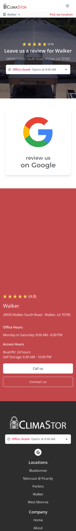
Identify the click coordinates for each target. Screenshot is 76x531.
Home (38, 520)
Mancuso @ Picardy (38, 478)
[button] (38, 452)
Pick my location (61, 14)
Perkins (38, 486)
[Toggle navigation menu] (69, 5)
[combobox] (38, 69)
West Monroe (38, 502)
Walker (38, 494)
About (38, 528)
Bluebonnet (38, 470)
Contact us (38, 382)
